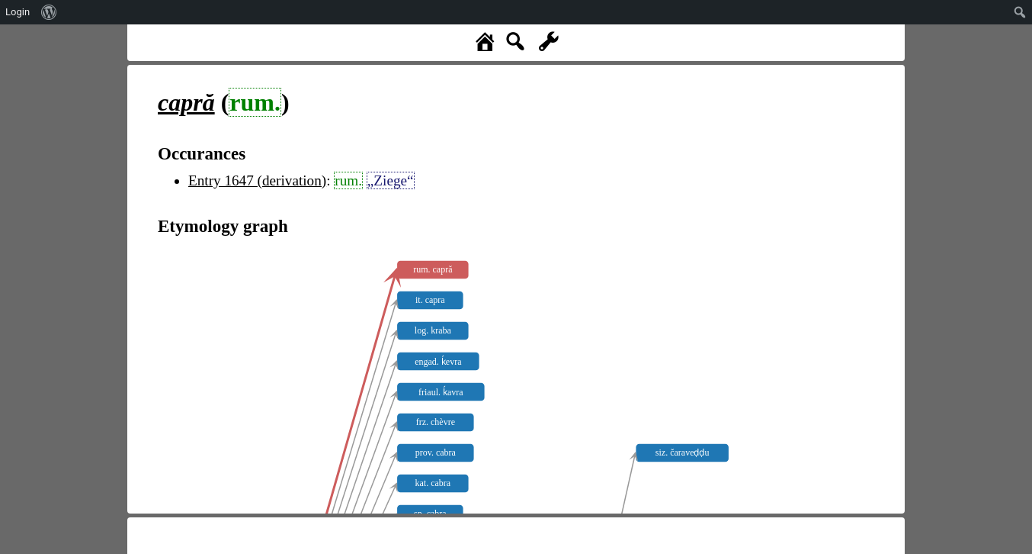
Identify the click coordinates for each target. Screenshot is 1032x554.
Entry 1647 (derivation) (257, 180)
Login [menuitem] (17, 12)
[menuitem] (49, 12)
